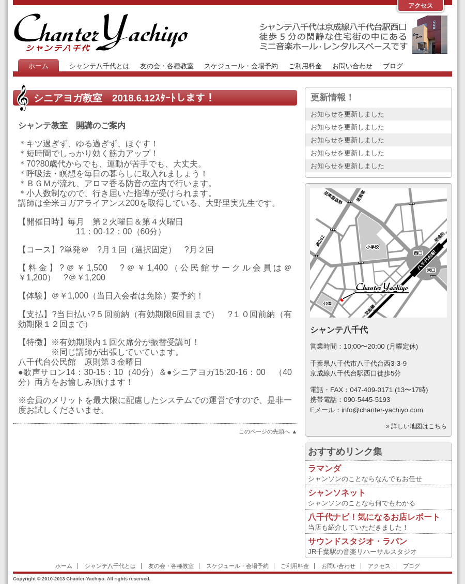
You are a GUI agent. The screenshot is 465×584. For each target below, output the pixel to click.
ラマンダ (324, 468)
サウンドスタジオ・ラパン (357, 541)
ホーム (38, 66)
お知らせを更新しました (347, 114)
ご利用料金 (305, 66)
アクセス (420, 5)
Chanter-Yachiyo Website (101, 32)
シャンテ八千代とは (99, 66)
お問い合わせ (352, 66)
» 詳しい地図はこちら (416, 426)
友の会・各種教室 (167, 66)
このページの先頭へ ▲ (268, 431)
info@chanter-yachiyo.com (382, 410)
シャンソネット (337, 492)
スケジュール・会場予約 (241, 66)
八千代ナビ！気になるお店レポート (374, 517)
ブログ (393, 66)
